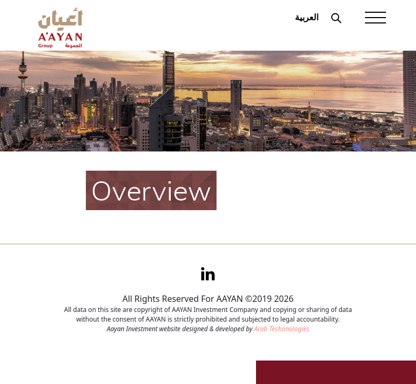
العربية (306, 17)
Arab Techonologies (281, 328)
